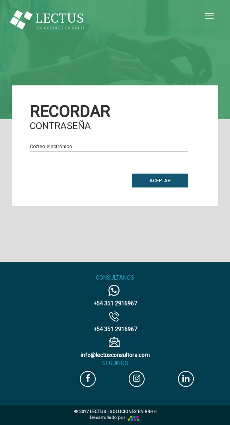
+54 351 (115, 303)
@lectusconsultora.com (115, 355)
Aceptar (160, 181)
